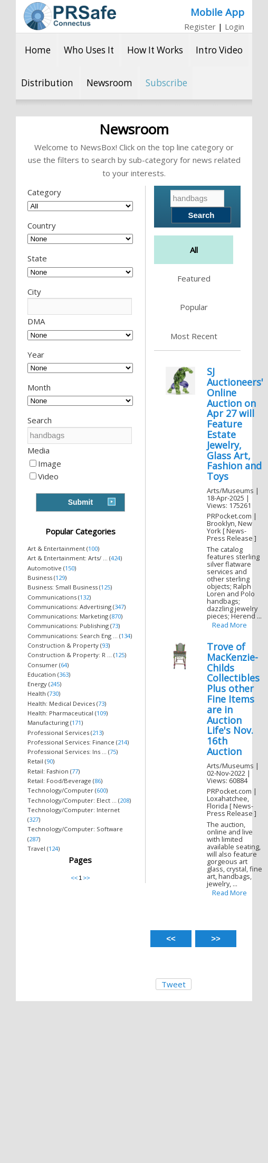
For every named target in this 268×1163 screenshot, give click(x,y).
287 (34, 839)
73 (115, 626)
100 (93, 548)
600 (101, 790)
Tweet (173, 984)
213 (97, 733)
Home (38, 50)
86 (97, 781)
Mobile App (217, 12)
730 (54, 693)
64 (64, 665)
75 (113, 752)
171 (76, 722)
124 (53, 848)
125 (105, 587)
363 (64, 674)
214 (122, 742)
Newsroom (109, 83)
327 (34, 819)
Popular (194, 307)
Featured (193, 278)
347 (119, 607)
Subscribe (166, 83)
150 (69, 568)
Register (200, 26)
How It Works (155, 50)
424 (115, 558)
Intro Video (219, 50)
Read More (229, 625)
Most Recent (193, 336)
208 (124, 800)
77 (75, 771)
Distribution (47, 83)
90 (49, 761)
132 (84, 597)
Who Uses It (89, 50)
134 (125, 636)
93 (105, 645)
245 (55, 684)
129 (60, 578)
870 (116, 616)
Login (234, 26)
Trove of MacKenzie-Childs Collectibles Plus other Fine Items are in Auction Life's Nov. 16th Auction (233, 699)
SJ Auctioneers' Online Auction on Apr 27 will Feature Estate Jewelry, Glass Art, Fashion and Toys (235, 424)
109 (101, 713)
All (194, 249)
